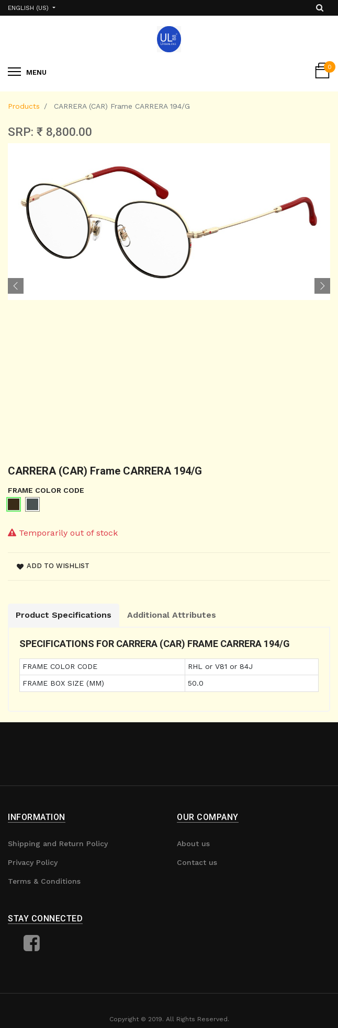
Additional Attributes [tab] (171, 615)
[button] (16, 286)
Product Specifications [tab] (63, 615)
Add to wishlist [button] (53, 566)
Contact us (197, 862)
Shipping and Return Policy (58, 843)
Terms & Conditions (44, 881)
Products (24, 106)
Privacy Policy (33, 862)
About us (193, 843)
